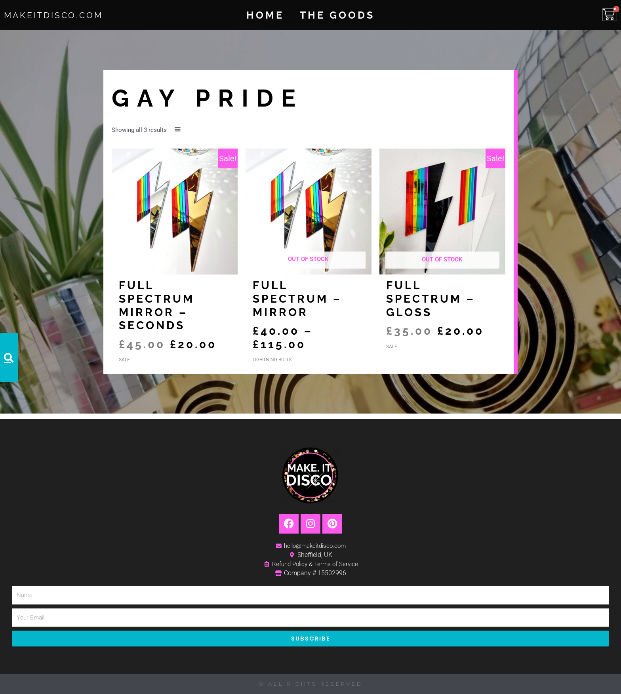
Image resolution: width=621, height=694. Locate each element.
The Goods (337, 15)
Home (265, 15)
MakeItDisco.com (64, 15)
